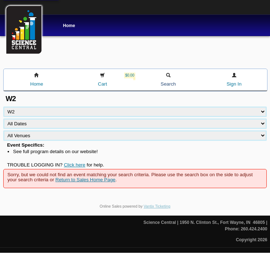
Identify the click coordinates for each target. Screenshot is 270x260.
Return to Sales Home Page (85, 179)
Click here (74, 165)
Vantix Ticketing (157, 206)
